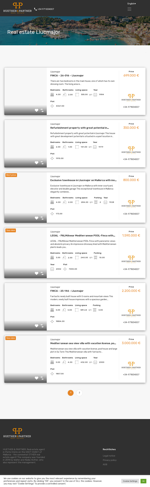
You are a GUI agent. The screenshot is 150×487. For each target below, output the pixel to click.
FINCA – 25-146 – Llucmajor (67, 290)
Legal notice (109, 455)
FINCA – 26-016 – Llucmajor (67, 75)
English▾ (131, 3)
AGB (105, 464)
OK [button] (143, 481)
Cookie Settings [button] (130, 481)
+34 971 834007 (46, 9)
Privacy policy (110, 460)
